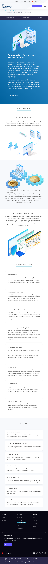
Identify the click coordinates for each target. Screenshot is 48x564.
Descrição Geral (10, 17)
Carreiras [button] (23, 1)
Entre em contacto (37, 6)
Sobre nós (20, 517)
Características (25, 17)
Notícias (35, 520)
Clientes (19, 525)
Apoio (29, 1)
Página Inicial (8, 11)
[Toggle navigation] (44, 5)
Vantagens (39, 17)
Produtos (15, 11)
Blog (34, 517)
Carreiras (21, 521)
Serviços (4, 520)
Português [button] (35, 1)
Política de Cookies (32, 562)
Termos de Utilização (22, 562)
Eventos (17, 1)
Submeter (8, 545)
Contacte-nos (20, 528)
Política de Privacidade (10, 562)
